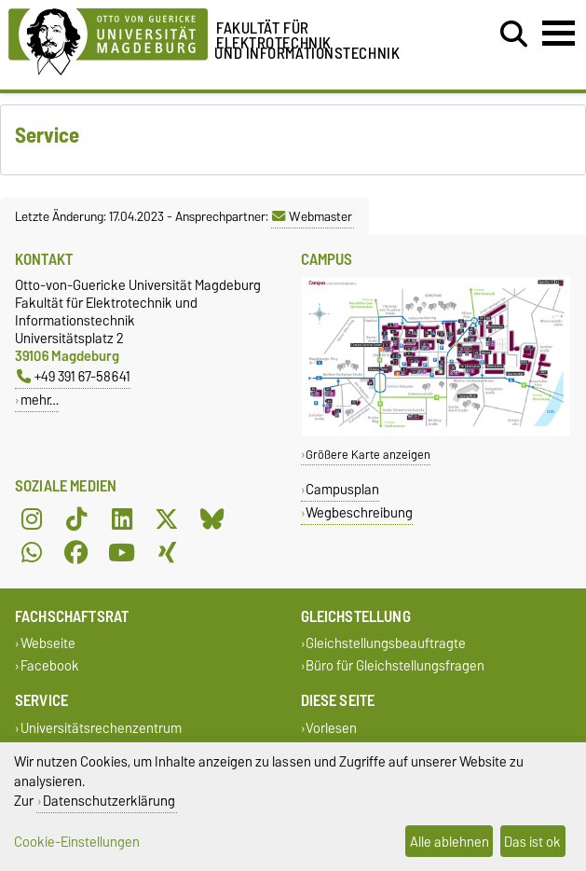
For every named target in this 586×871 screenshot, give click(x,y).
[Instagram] (31, 519)
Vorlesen (331, 728)
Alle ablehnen (449, 841)
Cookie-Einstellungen (77, 841)
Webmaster (312, 216)
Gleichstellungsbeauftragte (386, 644)
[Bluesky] (212, 519)
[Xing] (167, 553)
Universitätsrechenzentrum (101, 728)
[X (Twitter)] (167, 519)
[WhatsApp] (31, 553)
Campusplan (342, 489)
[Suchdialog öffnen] (513, 34)
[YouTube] (122, 553)
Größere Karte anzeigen (368, 454)
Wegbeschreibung (359, 512)
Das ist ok (532, 841)
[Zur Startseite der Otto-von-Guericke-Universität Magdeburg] (108, 38)
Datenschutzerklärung (109, 800)
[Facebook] (76, 553)
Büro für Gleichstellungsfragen (395, 665)
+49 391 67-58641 (73, 376)
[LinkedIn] (122, 519)
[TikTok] (76, 519)
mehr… (39, 399)
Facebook (49, 665)
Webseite (47, 644)
